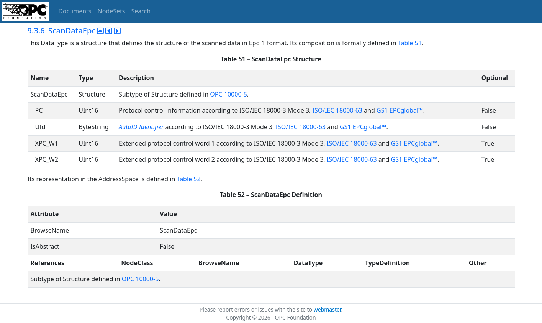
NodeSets (111, 11)
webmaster (327, 309)
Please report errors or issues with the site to (257, 309)
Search (141, 11)
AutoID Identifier (141, 127)
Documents (74, 11)
